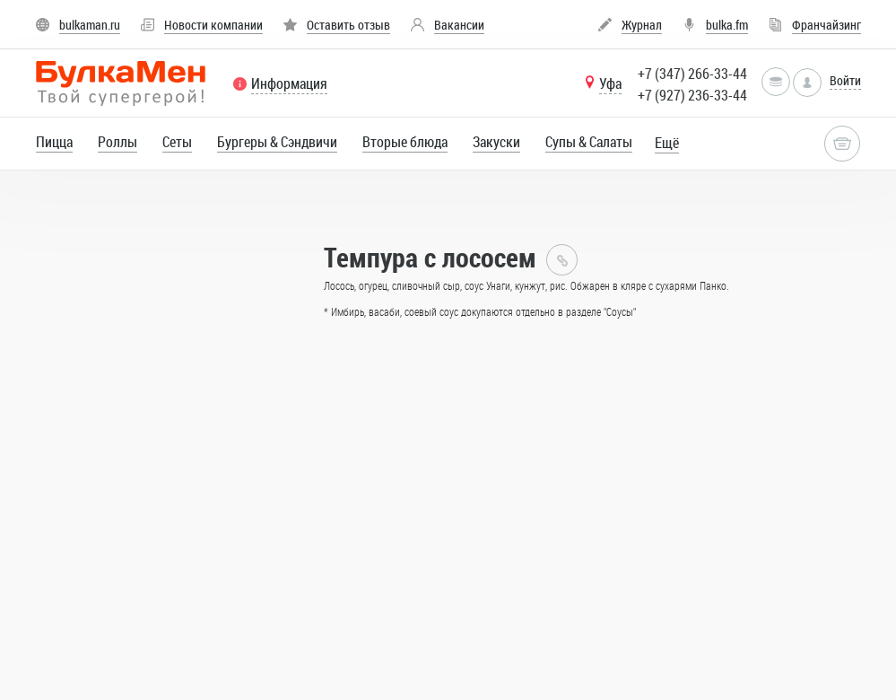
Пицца (54, 142)
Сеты (177, 142)
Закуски (496, 142)
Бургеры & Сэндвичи (277, 142)
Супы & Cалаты (588, 142)
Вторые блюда (405, 142)
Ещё (667, 143)
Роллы (117, 142)
